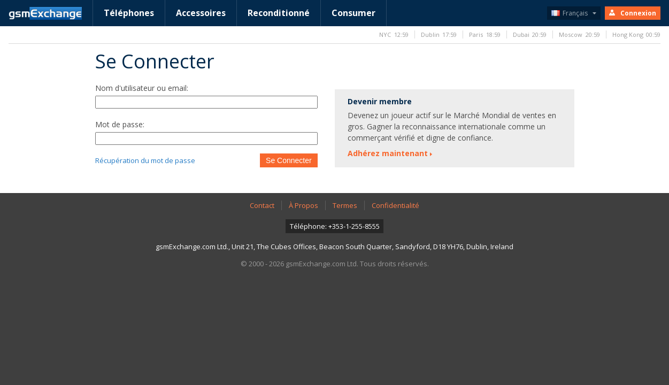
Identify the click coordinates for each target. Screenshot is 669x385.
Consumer (353, 13)
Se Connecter (289, 160)
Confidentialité (395, 205)
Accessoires (201, 13)
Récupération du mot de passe (145, 160)
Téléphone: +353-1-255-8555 (335, 226)
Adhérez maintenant (388, 153)
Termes (345, 205)
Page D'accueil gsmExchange (45, 13)
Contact (262, 205)
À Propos (303, 205)
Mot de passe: (119, 124)
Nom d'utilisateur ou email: (141, 88)
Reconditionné (279, 13)
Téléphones (129, 13)
